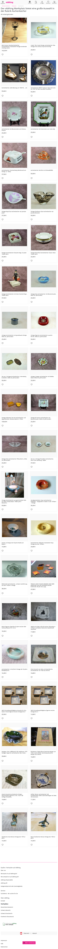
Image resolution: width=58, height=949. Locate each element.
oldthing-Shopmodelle (7, 880)
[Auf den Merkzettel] (14, 54)
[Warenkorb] (54, 2)
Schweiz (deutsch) (5, 910)
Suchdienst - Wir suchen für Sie (9, 893)
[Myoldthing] (42, 2)
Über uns (3, 870)
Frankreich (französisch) (7, 916)
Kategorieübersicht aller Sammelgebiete (11, 886)
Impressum (4, 940)
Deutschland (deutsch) (7, 907)
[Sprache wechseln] (29, 2)
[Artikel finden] (36, 2)
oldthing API (4, 883)
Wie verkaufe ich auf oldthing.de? (10, 876)
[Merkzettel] (48, 2)
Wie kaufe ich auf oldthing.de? (9, 873)
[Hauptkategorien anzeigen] (3, 2)
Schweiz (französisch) (6, 913)
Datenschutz (4, 947)
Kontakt (3, 901)
